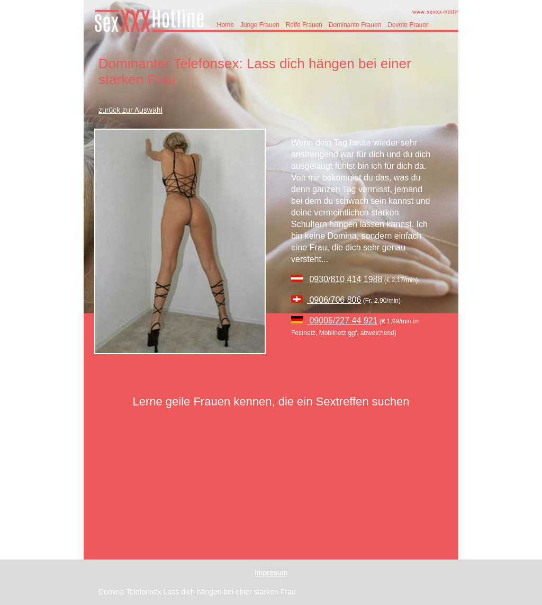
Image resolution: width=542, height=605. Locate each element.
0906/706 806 (334, 299)
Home (225, 25)
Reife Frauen (304, 25)
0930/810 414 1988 (344, 279)
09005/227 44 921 (342, 320)
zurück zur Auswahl (130, 110)
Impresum (271, 572)
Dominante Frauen (355, 25)
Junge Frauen (259, 25)
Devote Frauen (408, 25)
